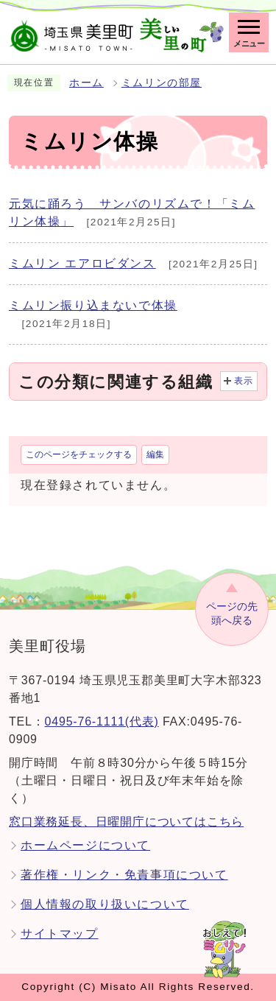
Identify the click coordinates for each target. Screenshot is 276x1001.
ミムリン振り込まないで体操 (93, 305)
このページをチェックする (79, 454)
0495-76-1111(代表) (102, 721)
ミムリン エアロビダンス (82, 263)
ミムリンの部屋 (161, 82)
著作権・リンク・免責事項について (124, 874)
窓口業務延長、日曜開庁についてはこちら (126, 821)
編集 (155, 454)
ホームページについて (85, 845)
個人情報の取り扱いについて (105, 904)
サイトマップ (60, 933)
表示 (244, 380)
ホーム (86, 82)
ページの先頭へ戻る (232, 613)
